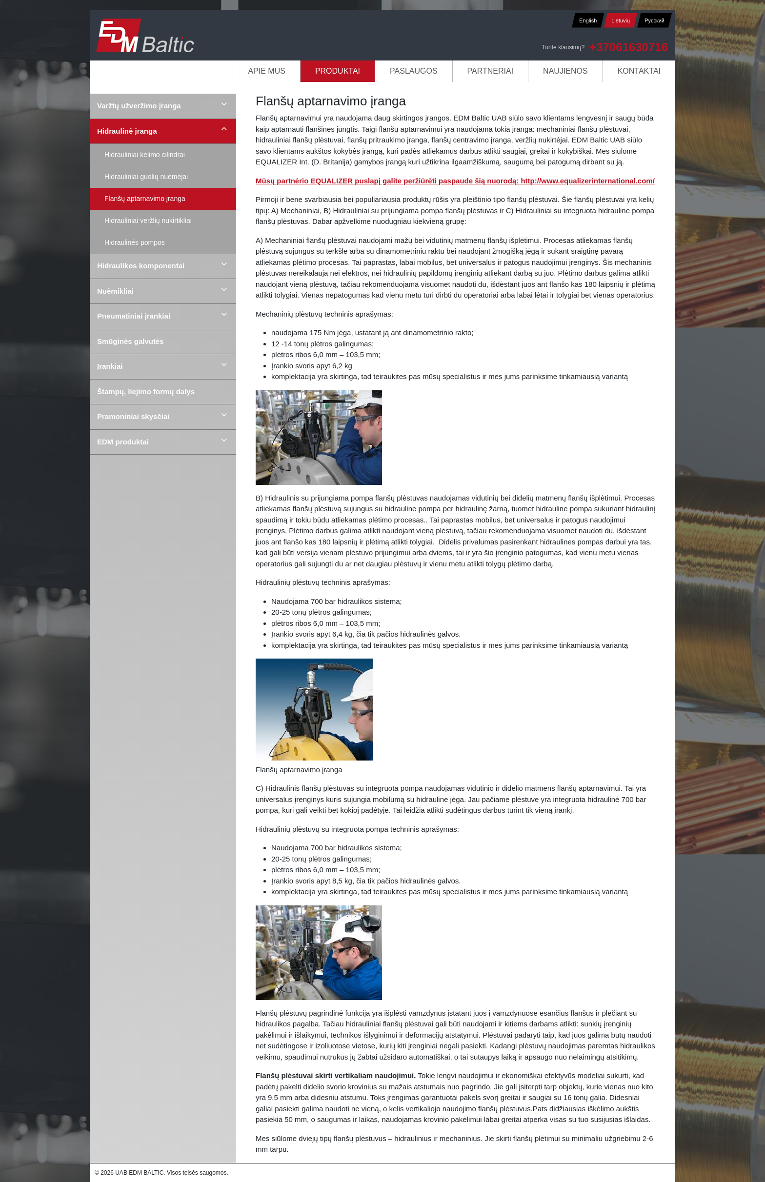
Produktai (337, 71)
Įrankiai (110, 366)
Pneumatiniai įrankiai (133, 316)
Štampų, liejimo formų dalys (146, 391)
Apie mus (266, 71)
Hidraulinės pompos (134, 242)
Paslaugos (414, 71)
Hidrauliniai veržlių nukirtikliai (148, 220)
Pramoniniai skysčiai (133, 416)
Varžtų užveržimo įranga (139, 105)
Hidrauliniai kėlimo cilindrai (144, 155)
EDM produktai (123, 442)
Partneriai (490, 71)
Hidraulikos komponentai (140, 265)
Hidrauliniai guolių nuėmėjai (146, 176)
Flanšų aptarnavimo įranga (144, 198)
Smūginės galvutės (130, 341)
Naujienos (565, 71)
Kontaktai (639, 71)
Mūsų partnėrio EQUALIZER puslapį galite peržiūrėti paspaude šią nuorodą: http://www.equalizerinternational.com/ (455, 181)
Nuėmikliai (115, 291)
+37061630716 (628, 47)
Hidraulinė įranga (127, 131)
